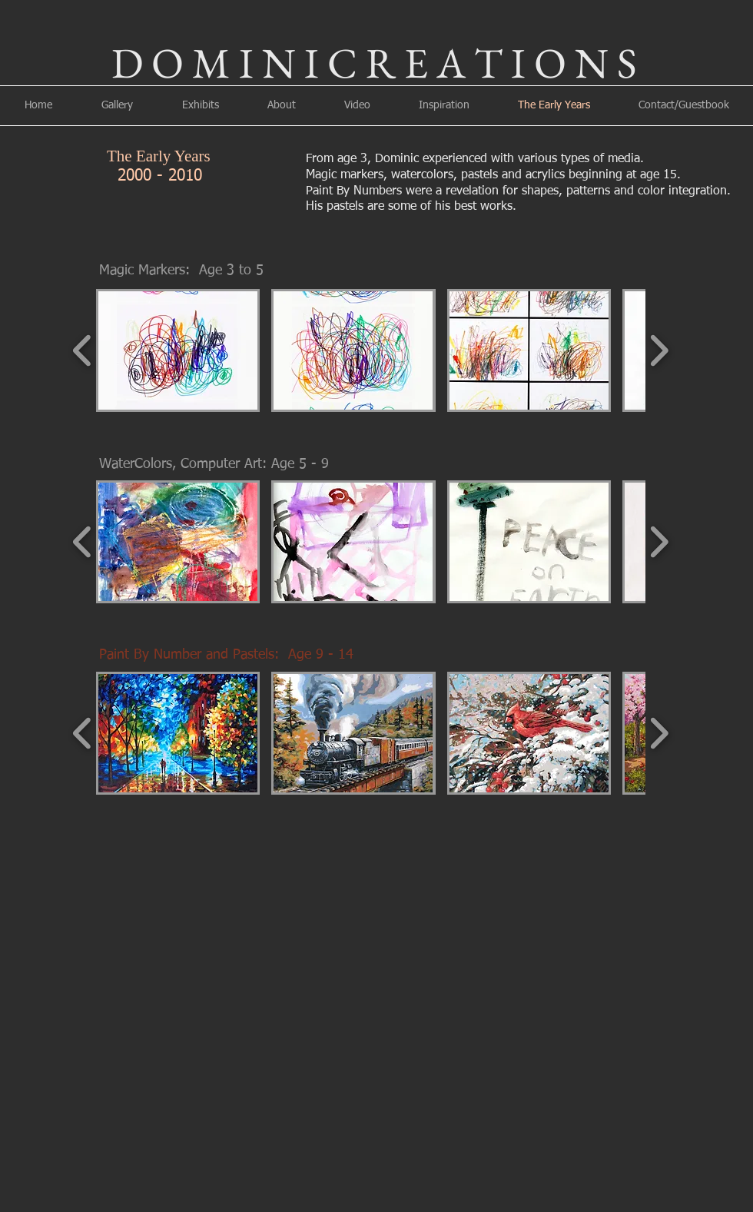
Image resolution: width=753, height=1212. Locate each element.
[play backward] (82, 350)
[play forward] (659, 350)
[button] (178, 350)
